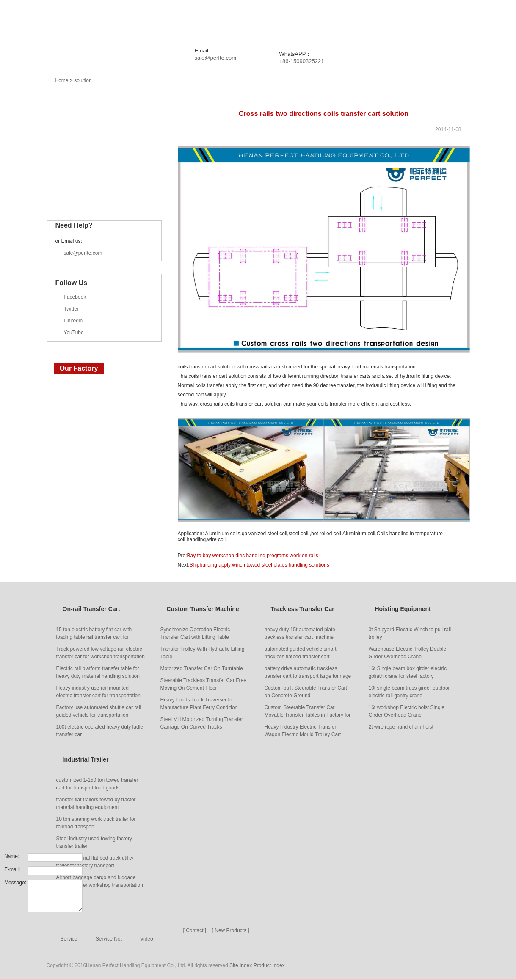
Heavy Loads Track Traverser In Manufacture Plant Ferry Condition (199, 703)
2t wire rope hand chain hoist (401, 727)
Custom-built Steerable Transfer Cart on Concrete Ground (306, 691)
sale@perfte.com (215, 58)
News (222, 21)
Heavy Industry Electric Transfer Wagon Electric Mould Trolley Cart (303, 730)
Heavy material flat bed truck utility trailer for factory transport (95, 862)
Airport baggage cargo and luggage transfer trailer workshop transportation (99, 881)
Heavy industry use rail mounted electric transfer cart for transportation (98, 691)
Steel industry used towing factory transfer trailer (94, 842)
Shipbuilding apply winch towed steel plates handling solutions (259, 565)
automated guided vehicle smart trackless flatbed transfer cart (301, 653)
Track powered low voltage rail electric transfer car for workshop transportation (100, 653)
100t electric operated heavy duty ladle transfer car (99, 730)
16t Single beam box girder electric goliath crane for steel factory (408, 672)
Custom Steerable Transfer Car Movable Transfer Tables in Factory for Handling (308, 711)
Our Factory (79, 368)
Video (146, 939)
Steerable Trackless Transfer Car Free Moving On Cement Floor (203, 684)
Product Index (269, 965)
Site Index (240, 965)
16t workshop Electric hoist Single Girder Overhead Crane (406, 711)
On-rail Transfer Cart (90, 118)
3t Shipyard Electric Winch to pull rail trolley (410, 633)
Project (263, 21)
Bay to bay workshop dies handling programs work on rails (252, 555)
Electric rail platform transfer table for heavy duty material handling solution (98, 672)
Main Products (76, 97)
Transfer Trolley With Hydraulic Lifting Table (202, 653)
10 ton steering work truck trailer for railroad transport (96, 823)
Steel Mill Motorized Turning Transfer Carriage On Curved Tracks (201, 723)
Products (178, 21)
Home (135, 21)
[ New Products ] (230, 930)
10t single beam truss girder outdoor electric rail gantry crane (409, 691)
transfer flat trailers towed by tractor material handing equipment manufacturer (96, 804)
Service (358, 21)
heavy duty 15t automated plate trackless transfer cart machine (300, 633)
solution (82, 80)
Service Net (109, 939)
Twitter (71, 309)
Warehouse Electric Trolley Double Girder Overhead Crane (408, 653)
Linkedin (73, 321)
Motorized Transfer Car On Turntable (201, 668)
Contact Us (460, 21)
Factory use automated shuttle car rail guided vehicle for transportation (98, 711)
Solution (311, 21)
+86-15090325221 (301, 61)
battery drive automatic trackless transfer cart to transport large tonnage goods (308, 673)
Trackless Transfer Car (93, 157)
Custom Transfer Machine (97, 138)
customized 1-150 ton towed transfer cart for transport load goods (97, 784)
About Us (405, 21)
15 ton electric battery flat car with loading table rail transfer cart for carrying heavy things (94, 634)
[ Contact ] (195, 930)
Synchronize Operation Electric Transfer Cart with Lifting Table (195, 633)
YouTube (74, 333)
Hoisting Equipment (89, 177)
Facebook (75, 297)
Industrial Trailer (84, 197)
